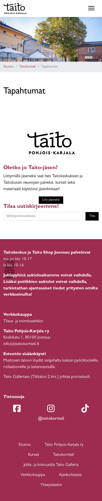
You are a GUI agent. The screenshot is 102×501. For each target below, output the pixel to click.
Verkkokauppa (32, 475)
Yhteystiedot (51, 485)
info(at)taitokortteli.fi (21, 344)
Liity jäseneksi (51, 200)
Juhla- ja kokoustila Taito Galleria (51, 465)
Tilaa (92, 216)
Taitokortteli (27, 67)
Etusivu (9, 67)
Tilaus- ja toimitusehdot (23, 321)
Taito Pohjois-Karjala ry (64, 445)
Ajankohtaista (70, 475)
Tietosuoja (13, 397)
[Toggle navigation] (91, 8)
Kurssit (33, 455)
